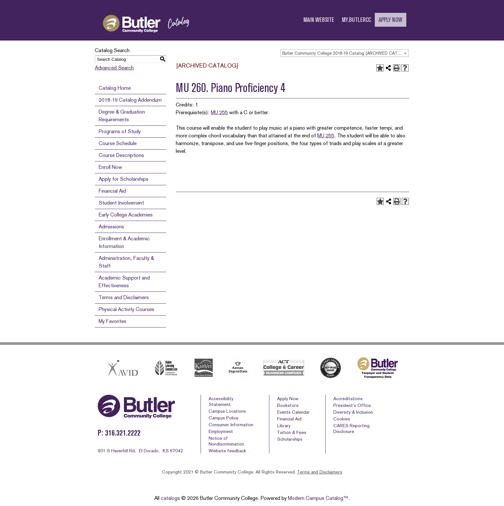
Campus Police (224, 417)
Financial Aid (112, 191)
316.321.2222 (122, 432)
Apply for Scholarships (123, 179)
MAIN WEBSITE (318, 19)
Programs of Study (120, 131)
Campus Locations (227, 411)
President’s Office (352, 405)
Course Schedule (118, 143)
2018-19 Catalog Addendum (130, 100)
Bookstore (288, 405)
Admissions (111, 227)
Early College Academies (126, 215)
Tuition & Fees (291, 432)
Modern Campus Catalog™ (318, 498)
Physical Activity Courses (126, 309)
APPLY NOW (390, 19)
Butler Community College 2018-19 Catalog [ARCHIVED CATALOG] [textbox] (345, 53)
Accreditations (348, 398)
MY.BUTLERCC (356, 19)
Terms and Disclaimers (124, 297)
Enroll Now (110, 167)
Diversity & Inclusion (353, 412)
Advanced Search (114, 68)
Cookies (341, 418)
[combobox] (344, 53)
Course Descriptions (121, 155)
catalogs (170, 498)
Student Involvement (121, 203)
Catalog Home (115, 88)
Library (284, 425)
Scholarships (289, 439)
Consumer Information (231, 424)
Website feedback (227, 450)
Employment (221, 431)
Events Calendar (293, 412)
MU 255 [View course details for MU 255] (219, 112)
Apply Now (287, 398)
